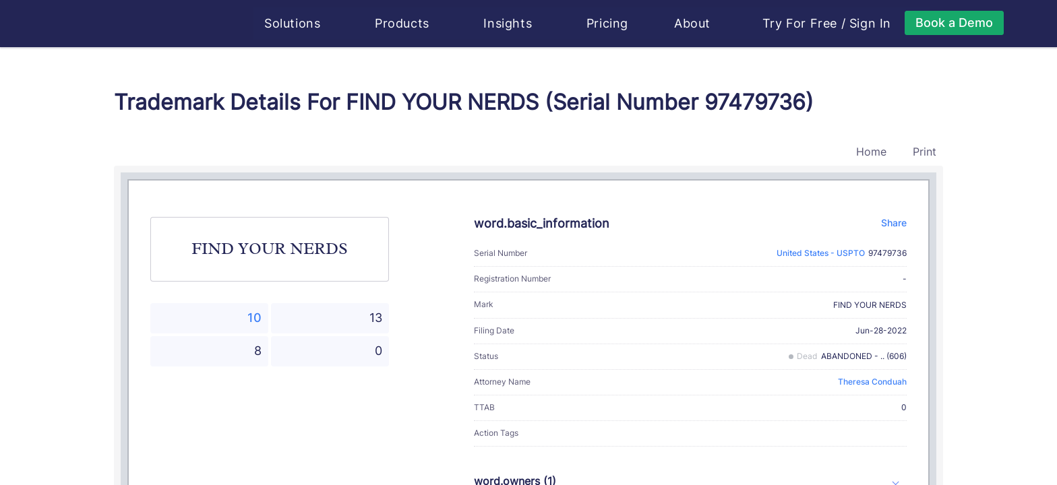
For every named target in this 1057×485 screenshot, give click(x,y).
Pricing (608, 23)
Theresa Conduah (872, 382)
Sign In (871, 23)
